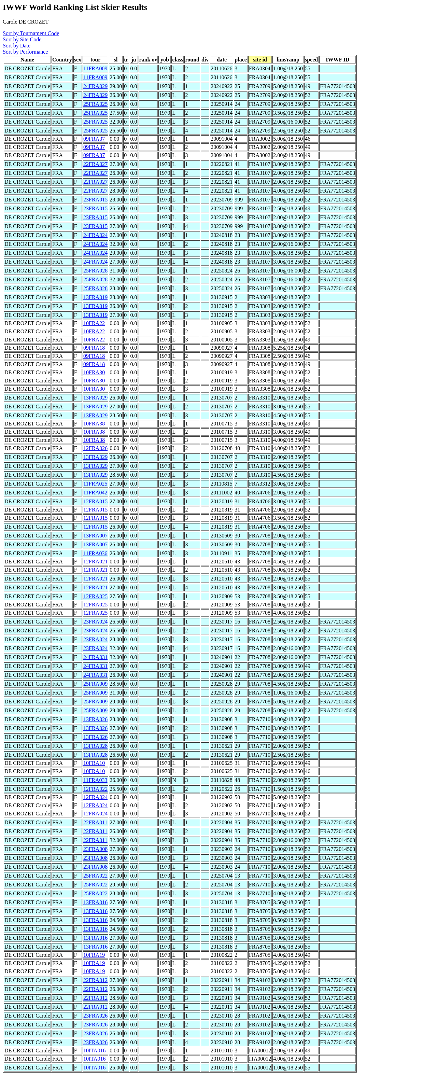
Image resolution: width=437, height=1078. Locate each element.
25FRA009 (95, 684)
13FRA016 (95, 902)
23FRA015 (95, 199)
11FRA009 (95, 68)
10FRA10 (94, 763)
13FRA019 (95, 297)
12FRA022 (95, 789)
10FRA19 (94, 955)
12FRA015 (95, 501)
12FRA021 (95, 561)
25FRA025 (95, 104)
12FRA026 (95, 448)
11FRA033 (95, 780)
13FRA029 (95, 398)
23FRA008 (95, 849)
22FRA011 (95, 822)
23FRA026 (95, 1016)
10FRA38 (94, 423)
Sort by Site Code (22, 39)
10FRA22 (94, 323)
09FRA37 (94, 139)
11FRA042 (95, 492)
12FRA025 (95, 596)
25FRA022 (95, 876)
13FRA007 (95, 535)
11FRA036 (95, 553)
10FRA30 (94, 372)
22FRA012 (95, 980)
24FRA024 (95, 235)
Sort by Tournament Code (31, 33)
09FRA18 (94, 348)
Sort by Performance (25, 52)
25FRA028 (95, 271)
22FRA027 (95, 164)
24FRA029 (95, 86)
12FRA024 (95, 797)
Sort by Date (16, 45)
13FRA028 (95, 746)
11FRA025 (95, 484)
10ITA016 (94, 1050)
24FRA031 (95, 657)
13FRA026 (95, 719)
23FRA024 (95, 622)
